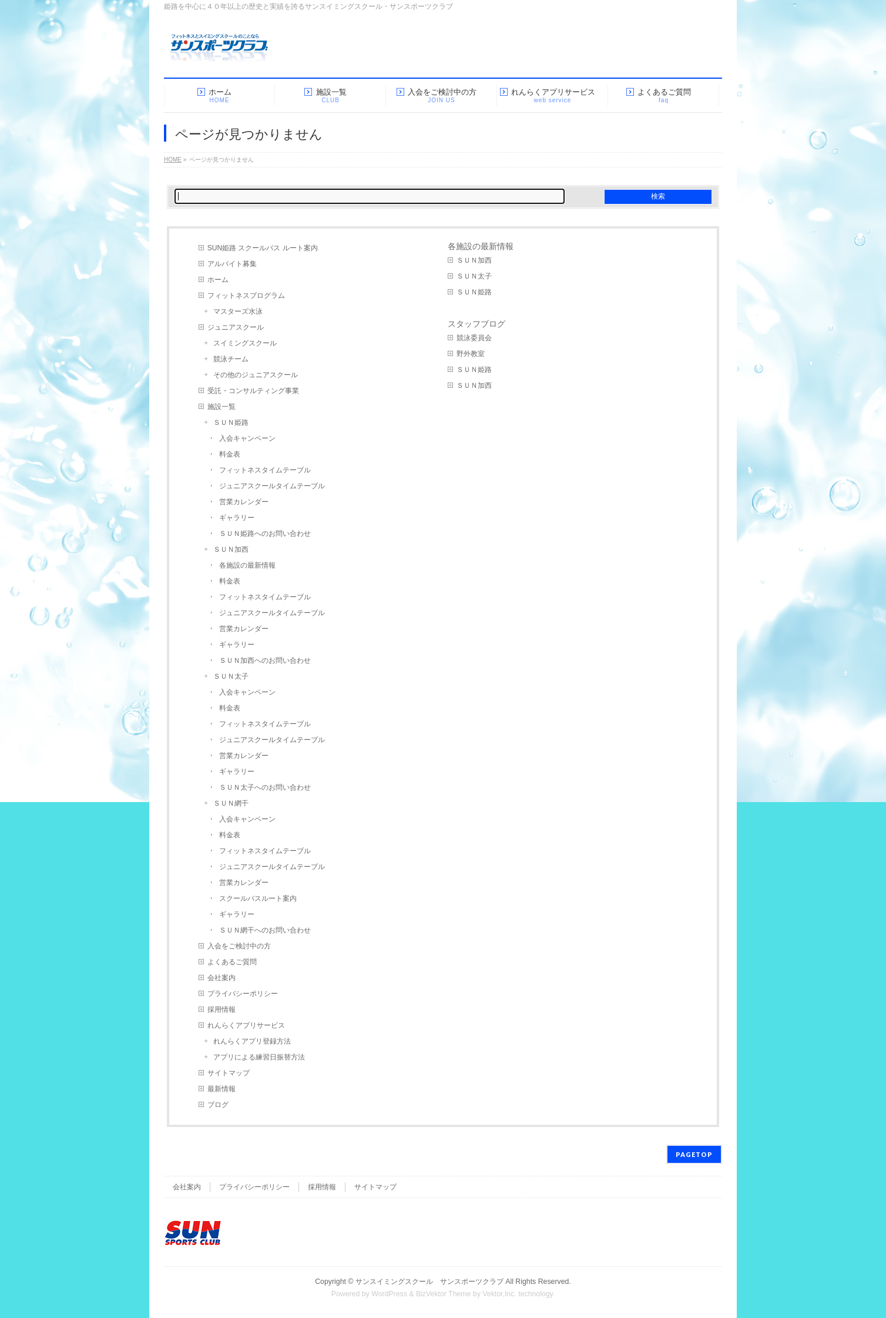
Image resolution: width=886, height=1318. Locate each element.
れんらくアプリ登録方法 (252, 1041)
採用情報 (221, 1009)
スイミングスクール (245, 343)
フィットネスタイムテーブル (265, 470)
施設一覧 (221, 407)
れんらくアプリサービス (246, 1025)
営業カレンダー (244, 502)
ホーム (218, 280)
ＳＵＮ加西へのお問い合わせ (265, 660)
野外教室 (471, 354)
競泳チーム (231, 359)
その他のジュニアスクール (255, 375)
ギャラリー (236, 518)
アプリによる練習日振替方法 (259, 1057)
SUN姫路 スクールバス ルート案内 (262, 248)
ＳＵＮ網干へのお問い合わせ (265, 930)
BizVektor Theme (443, 1294)
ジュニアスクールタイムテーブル (272, 486)
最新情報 (221, 1089)
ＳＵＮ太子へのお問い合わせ (265, 787)
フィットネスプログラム (246, 295)
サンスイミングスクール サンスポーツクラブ (429, 1281)
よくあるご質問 (232, 962)
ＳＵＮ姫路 (231, 422)
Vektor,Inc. (499, 1294)
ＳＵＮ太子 (231, 676)
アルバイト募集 (232, 264)
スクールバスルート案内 (258, 898)
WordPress (389, 1294)
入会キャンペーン (247, 438)
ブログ (218, 1105)
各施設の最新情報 (247, 565)
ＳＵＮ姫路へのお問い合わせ (265, 533)
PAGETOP (694, 1154)
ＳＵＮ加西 (231, 549)
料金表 (229, 454)
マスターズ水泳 (238, 311)
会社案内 (221, 978)
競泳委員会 (474, 338)
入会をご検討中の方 (239, 946)
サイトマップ (228, 1073)
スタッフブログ (476, 323)
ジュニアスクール (235, 327)
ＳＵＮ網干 (231, 803)
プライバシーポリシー (242, 994)
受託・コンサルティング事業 (253, 391)
